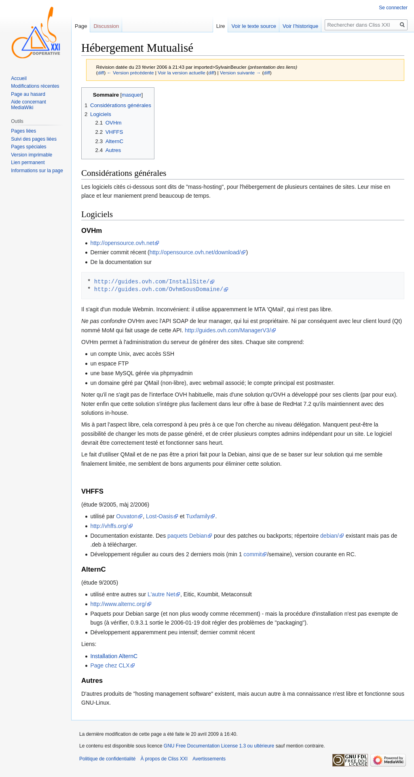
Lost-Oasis (159, 516)
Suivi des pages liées (34, 139)
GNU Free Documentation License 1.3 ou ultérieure (219, 746)
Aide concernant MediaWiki (28, 104)
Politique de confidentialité (107, 759)
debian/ (329, 535)
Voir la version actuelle (181, 72)
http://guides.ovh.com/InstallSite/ (152, 281)
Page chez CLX (109, 665)
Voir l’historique (300, 26)
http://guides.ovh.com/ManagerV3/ (228, 330)
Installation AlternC (113, 656)
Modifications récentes (35, 86)
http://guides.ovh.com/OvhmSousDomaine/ (158, 289)
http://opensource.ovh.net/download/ (195, 252)
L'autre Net (161, 594)
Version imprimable (31, 155)
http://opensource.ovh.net (122, 243)
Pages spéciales (28, 147)
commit (252, 554)
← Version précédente (130, 72)
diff (101, 72)
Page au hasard (28, 94)
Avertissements (209, 759)
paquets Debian (187, 535)
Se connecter (393, 8)
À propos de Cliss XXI (164, 759)
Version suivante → (240, 72)
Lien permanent (27, 162)
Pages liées (23, 131)
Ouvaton (126, 516)
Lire (220, 26)
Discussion (106, 26)
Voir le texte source (253, 26)
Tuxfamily (198, 516)
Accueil (19, 78)
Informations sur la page (37, 170)
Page (81, 26)
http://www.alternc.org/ (118, 604)
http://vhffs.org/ (108, 526)
